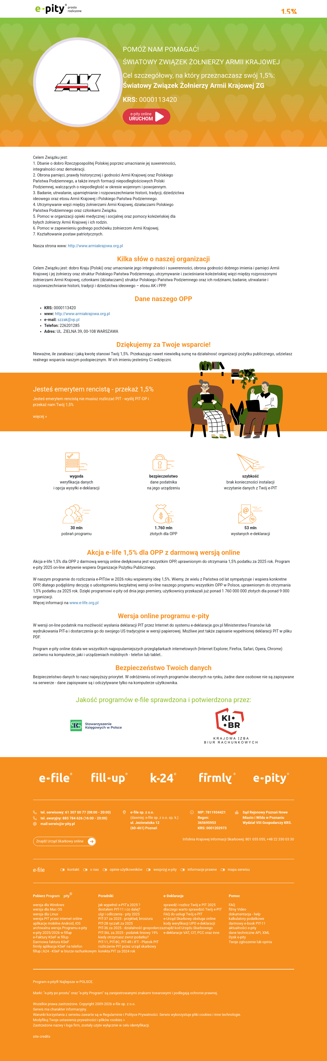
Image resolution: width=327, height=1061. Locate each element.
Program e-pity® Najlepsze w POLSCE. (63, 982)
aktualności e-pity (242, 928)
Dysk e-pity (237, 937)
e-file (39, 870)
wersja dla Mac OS (47, 909)
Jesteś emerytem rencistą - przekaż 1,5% (93, 389)
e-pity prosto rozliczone (58, 9)
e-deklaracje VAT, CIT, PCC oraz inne (191, 933)
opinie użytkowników (126, 869)
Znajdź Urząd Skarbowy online (59, 841)
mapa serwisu (239, 869)
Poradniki (105, 896)
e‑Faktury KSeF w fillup (51, 937)
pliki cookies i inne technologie (216, 1014)
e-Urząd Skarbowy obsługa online (190, 918)
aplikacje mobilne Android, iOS (57, 923)
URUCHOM (141, 117)
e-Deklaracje (174, 896)
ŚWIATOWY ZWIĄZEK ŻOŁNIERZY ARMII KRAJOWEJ (201, 62)
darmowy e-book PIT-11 (247, 923)
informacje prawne (202, 869)
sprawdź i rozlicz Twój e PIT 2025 (190, 905)
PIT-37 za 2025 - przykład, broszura (125, 918)
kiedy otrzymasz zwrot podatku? (123, 937)
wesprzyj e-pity (165, 869)
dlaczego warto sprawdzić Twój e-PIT (193, 909)
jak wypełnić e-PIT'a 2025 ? (119, 905)
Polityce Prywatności (141, 1014)
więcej (38, 416)
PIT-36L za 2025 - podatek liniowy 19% (128, 933)
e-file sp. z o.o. (124, 1004)
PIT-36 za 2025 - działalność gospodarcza (130, 928)
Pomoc (234, 896)
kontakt (73, 869)
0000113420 (150, 100)
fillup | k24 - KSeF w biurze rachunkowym (65, 951)
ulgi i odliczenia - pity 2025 (119, 914)
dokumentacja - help (244, 914)
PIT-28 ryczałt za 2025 (115, 923)
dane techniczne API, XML (249, 933)
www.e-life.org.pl (84, 603)
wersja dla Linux (45, 914)
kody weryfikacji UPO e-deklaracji (189, 923)
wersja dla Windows (48, 905)
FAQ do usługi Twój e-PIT (183, 914)
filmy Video (237, 909)
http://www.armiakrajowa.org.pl (95, 246)
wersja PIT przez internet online (57, 918)
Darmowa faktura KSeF (51, 942)
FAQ (232, 905)
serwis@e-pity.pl (61, 824)
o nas (94, 869)
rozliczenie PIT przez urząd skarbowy (127, 946)
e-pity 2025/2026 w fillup (52, 933)
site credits (42, 1036)
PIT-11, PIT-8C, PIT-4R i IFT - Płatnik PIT (128, 942)
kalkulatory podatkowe (246, 918)
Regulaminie (112, 1014)
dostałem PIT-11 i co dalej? (119, 909)
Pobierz (52, 895)
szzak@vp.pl (68, 319)
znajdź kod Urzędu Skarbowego (188, 928)
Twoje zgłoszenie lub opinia (250, 942)
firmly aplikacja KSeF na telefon (57, 946)
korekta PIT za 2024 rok (116, 951)
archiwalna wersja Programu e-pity (60, 928)
